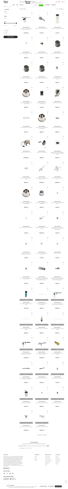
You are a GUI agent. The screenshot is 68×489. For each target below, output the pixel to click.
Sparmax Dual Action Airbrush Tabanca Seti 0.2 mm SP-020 (42, 178)
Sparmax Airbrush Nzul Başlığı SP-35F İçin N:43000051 (26, 203)
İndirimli (6, 32)
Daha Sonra (36, 5)
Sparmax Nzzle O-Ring (57, 253)
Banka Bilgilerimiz (47, 462)
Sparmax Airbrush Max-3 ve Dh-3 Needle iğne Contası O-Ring (26, 254)
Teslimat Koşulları (47, 456)
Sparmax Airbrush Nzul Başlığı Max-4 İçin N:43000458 (41, 203)
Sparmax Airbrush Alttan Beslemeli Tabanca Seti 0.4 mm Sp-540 (26, 354)
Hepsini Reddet (51, 486)
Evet (41, 5)
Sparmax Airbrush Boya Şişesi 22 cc (57, 402)
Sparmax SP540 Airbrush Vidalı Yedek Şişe (26, 54)
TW (5, 18)
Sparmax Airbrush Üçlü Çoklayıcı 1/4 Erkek (26, 178)
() (63, 1)
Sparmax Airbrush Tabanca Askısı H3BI (26, 426)
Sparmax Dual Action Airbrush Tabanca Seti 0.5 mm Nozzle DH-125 (26, 29)
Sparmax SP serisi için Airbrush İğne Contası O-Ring (41, 254)
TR (59, 1)
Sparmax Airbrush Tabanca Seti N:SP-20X (57, 178)
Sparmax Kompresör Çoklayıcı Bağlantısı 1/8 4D (57, 203)
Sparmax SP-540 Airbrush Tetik (42, 152)
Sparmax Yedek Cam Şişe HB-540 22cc (42, 402)
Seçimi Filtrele (10, 36)
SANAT (36, 456)
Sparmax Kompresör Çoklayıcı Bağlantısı (26, 227)
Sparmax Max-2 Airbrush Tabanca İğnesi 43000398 (57, 329)
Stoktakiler (6, 30)
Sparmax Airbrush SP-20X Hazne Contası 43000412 (42, 103)
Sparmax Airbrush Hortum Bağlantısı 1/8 (42, 28)
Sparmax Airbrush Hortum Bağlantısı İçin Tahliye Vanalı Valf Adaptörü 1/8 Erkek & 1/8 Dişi (57, 153)
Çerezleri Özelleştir (43, 486)
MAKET (5, 11)
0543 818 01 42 (6, 468)
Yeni (5, 34)
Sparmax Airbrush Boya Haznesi (57, 102)
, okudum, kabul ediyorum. (25, 448)
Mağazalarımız (58, 462)
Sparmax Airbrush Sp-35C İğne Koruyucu (57, 78)
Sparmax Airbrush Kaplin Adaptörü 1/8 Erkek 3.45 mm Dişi (26, 278)
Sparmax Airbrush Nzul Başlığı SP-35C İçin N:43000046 (26, 103)
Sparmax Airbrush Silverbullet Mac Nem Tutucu (26, 304)
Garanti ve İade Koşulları (48, 460)
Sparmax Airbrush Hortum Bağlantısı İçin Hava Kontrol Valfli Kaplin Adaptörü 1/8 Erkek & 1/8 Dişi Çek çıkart (57, 279)
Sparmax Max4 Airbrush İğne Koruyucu (57, 53)
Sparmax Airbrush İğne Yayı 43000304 (26, 127)
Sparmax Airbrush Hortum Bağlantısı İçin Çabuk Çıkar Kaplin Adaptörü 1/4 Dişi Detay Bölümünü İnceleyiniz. (42, 279)
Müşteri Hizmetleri (58, 460)
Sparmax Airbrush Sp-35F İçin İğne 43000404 (26, 329)
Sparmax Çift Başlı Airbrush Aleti (57, 127)
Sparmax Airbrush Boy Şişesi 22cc (26, 402)
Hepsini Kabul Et (58, 486)
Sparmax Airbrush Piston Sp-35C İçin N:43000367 (57, 354)
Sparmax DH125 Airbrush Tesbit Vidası (42, 53)
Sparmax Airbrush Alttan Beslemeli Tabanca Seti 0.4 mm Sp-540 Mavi (57, 304)
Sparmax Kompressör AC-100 (26, 152)
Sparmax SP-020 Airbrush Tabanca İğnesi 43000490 (41, 304)
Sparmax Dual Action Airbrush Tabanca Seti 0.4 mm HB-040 (42, 354)
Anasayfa (4, 6)
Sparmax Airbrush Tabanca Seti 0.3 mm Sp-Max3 (42, 228)
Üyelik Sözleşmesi (47, 457)
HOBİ (35, 457)
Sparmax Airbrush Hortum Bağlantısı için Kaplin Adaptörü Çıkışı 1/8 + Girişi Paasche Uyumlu (57, 228)
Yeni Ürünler (57, 461)
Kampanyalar (57, 457)
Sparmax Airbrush (26, 27)
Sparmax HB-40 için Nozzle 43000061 (42, 328)
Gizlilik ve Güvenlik (47, 461)
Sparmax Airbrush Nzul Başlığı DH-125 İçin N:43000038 (42, 128)
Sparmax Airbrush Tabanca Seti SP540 (42, 426)
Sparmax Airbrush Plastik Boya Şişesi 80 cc (57, 29)
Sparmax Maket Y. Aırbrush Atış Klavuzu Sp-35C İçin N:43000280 (26, 378)
